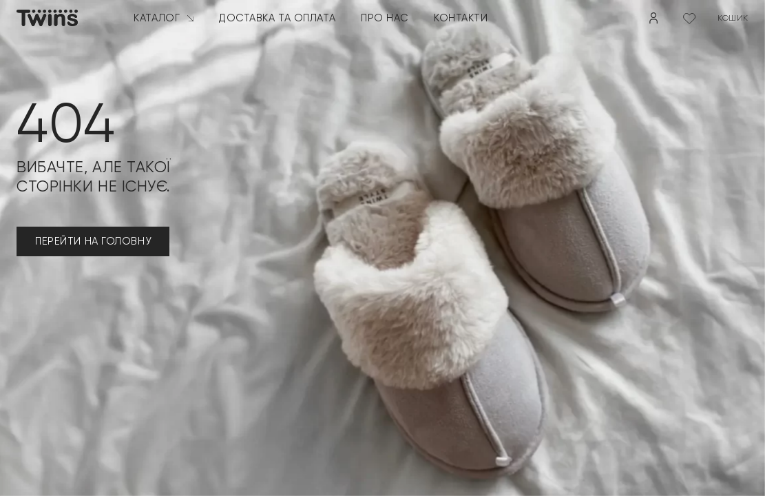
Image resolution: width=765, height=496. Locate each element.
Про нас (384, 18)
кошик (732, 18)
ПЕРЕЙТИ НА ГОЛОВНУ (93, 241)
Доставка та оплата (277, 18)
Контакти (461, 18)
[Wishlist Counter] (689, 17)
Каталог (163, 18)
